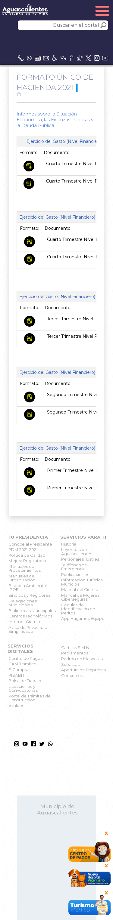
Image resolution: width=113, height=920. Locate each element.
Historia (68, 544)
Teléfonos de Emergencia (74, 566)
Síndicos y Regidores (29, 595)
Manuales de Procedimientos (24, 568)
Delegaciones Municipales (22, 602)
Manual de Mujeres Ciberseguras (80, 597)
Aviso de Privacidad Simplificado (27, 629)
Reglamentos (74, 653)
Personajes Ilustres (80, 559)
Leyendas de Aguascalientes (76, 551)
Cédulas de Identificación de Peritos (78, 608)
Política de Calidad (26, 555)
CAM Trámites (22, 663)
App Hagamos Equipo (83, 618)
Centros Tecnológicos (30, 616)
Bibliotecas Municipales (32, 610)
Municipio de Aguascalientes (57, 809)
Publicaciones (75, 574)
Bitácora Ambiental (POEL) (27, 587)
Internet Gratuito (25, 621)
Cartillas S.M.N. (75, 647)
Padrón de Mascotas (82, 658)
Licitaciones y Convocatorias (23, 688)
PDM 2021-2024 (23, 549)
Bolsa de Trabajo (24, 680)
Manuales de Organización (22, 578)
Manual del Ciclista (79, 589)
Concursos (72, 675)
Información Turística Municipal (82, 581)
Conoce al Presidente (30, 544)
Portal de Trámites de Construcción (29, 698)
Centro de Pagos (25, 658)
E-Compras (19, 669)
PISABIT (16, 675)
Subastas (70, 664)
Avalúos (16, 705)
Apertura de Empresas (83, 669)
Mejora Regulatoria (27, 560)
